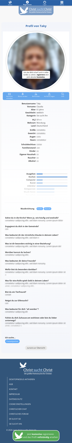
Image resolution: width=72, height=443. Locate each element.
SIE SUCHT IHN (15, 424)
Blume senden (22, 95)
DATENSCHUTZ (15, 399)
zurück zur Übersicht (36, 348)
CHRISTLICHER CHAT (18, 409)
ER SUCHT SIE (15, 419)
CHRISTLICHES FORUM (18, 414)
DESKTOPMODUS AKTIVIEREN (22, 379)
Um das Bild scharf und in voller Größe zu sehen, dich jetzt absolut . (36, 74)
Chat (62, 95)
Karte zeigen (49, 95)
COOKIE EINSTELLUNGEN (20, 404)
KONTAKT (13, 389)
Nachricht (9, 96)
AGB (11, 384)
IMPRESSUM (14, 394)
